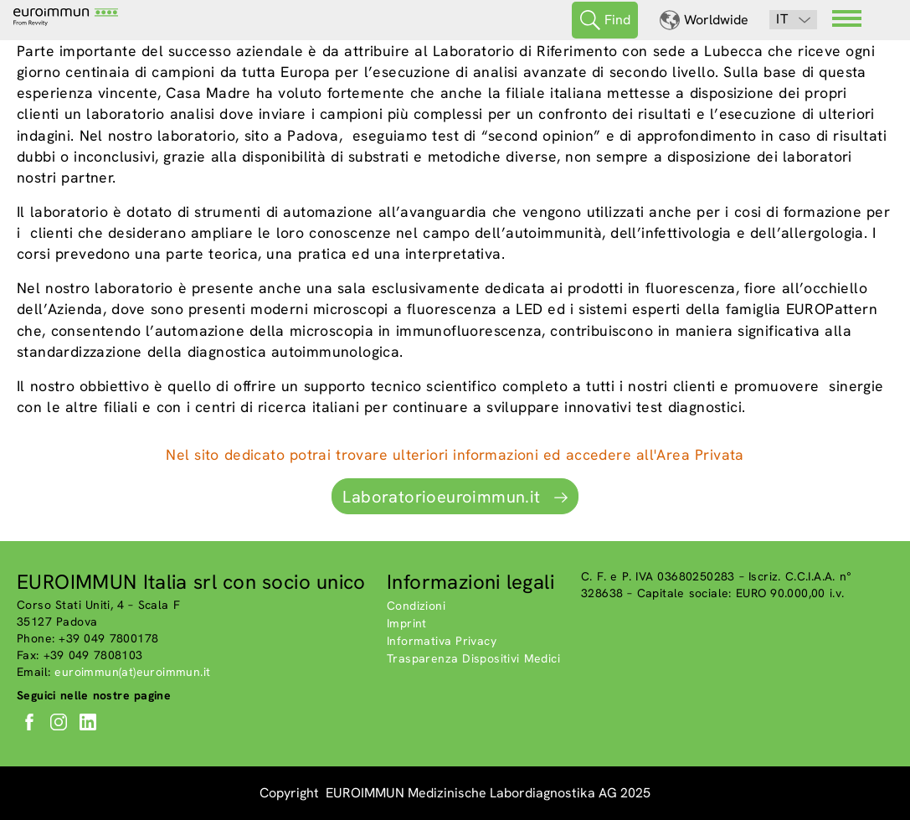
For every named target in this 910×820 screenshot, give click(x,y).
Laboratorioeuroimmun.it (441, 497)
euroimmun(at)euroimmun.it (132, 671)
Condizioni (416, 605)
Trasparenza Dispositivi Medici (473, 658)
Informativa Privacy (441, 640)
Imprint (407, 623)
